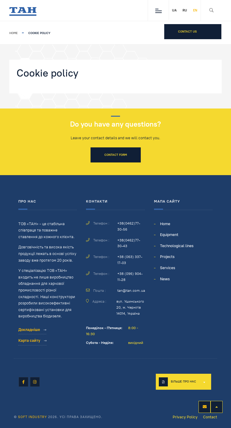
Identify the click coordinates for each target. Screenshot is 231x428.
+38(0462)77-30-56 (128, 226)
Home (13, 33)
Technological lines (176, 246)
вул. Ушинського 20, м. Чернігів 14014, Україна (130, 307)
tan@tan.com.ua (131, 290)
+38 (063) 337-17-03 (129, 260)
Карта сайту (32, 340)
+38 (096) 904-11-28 (130, 277)
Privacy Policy (185, 417)
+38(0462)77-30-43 (128, 243)
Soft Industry (32, 417)
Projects (167, 256)
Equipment (169, 234)
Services (167, 268)
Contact (210, 417)
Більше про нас (183, 381)
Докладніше (32, 329)
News (165, 279)
